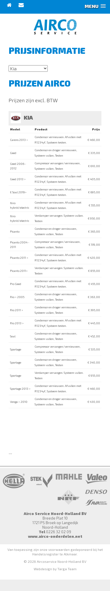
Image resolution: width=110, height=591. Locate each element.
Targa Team (67, 569)
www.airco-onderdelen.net (55, 536)
